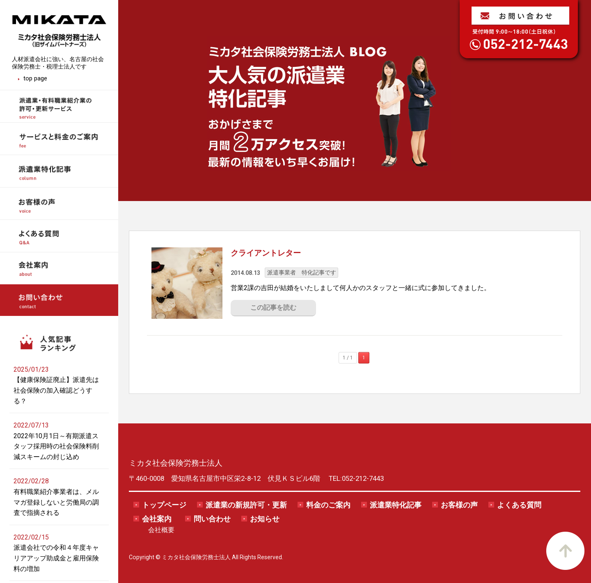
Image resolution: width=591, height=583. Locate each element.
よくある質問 (519, 505)
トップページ (164, 505)
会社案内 (157, 519)
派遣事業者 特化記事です (301, 272)
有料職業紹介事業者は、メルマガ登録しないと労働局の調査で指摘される (56, 502)
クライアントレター (266, 253)
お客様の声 (459, 505)
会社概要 (161, 530)
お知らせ (264, 519)
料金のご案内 (328, 505)
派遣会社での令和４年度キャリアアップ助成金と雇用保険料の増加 (56, 558)
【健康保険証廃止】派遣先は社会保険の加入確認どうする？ (56, 390)
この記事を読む (273, 307)
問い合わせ (212, 519)
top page (35, 78)
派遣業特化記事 (395, 505)
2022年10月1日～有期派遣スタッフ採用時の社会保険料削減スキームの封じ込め (56, 446)
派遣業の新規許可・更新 (246, 505)
